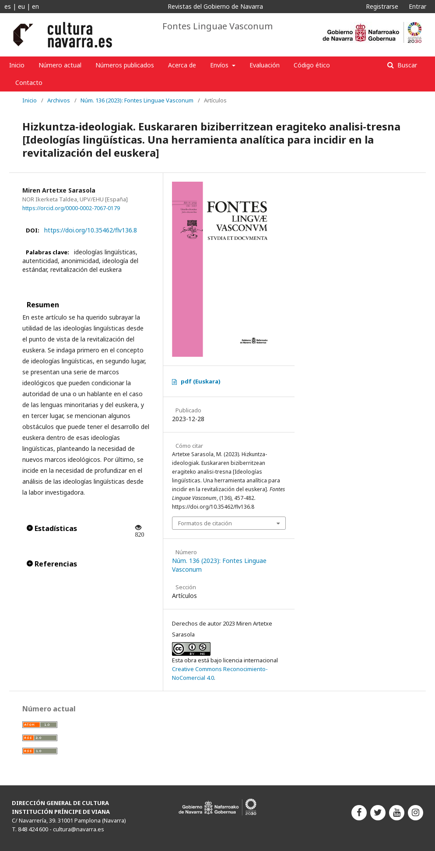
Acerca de (182, 65)
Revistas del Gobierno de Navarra (215, 6)
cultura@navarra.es (78, 829)
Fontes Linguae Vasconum (217, 26)
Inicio (17, 65)
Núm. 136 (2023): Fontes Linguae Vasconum (137, 100)
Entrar (417, 6)
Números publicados (124, 65)
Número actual (60, 65)
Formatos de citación (205, 523)
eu (21, 6)
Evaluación (264, 65)
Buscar (406, 65)
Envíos (220, 65)
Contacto (28, 82)
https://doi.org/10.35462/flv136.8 (90, 230)
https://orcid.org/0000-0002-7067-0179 (71, 208)
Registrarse (382, 6)
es (7, 6)
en (35, 6)
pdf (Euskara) (201, 381)
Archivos (58, 100)
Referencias (52, 564)
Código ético (312, 65)
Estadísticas (52, 528)
